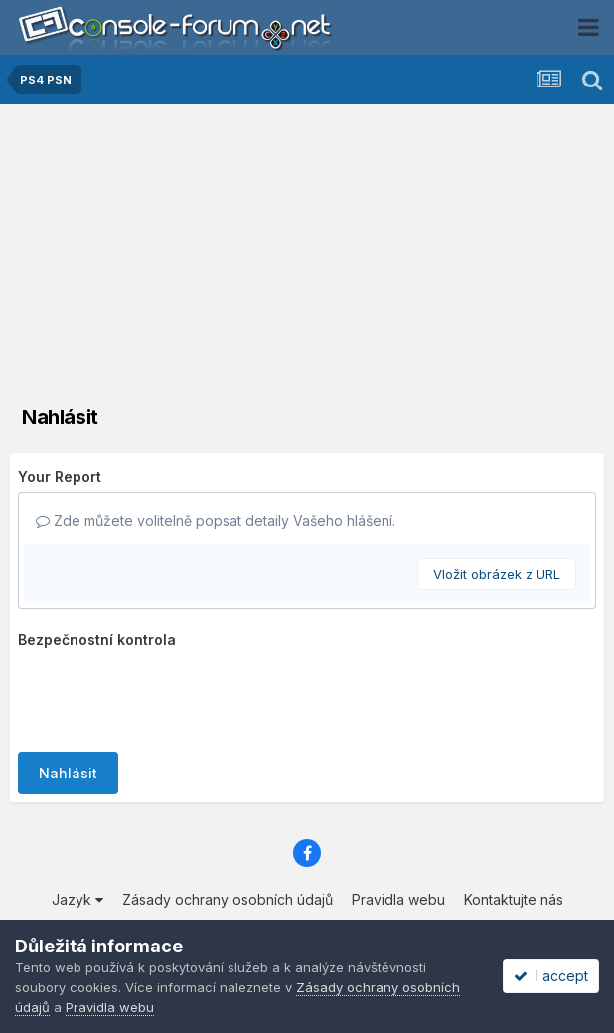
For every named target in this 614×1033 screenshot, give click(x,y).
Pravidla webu (398, 899)
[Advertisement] (307, 253)
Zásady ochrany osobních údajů (227, 899)
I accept (551, 975)
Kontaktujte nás (513, 899)
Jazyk (77, 899)
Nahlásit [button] (68, 773)
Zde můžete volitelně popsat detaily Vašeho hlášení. (215, 520)
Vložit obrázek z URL (496, 574)
